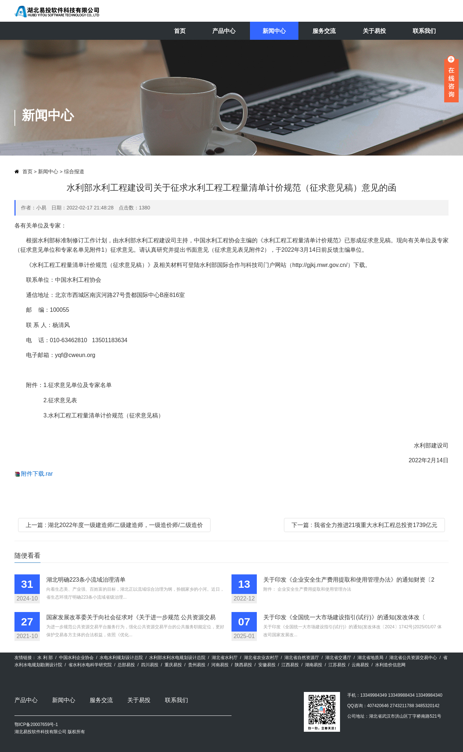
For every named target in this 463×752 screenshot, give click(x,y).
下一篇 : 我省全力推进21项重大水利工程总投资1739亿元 (364, 525)
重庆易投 (173, 664)
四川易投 (149, 664)
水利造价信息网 (390, 664)
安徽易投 (267, 664)
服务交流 (324, 31)
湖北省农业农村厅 (261, 657)
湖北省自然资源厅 (301, 657)
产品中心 (223, 31)
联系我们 (424, 31)
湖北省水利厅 (225, 657)
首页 (180, 31)
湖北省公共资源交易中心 (413, 657)
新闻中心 (274, 31)
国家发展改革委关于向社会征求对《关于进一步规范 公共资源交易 (131, 617)
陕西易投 (243, 664)
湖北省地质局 (370, 657)
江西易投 (290, 664)
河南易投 (220, 664)
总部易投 (126, 664)
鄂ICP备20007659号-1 (36, 724)
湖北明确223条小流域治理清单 (86, 580)
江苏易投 (337, 664)
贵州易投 (196, 664)
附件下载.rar (37, 474)
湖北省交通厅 (338, 657)
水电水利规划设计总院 (121, 657)
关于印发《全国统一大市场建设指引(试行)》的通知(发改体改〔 (344, 617)
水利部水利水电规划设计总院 (177, 657)
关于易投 (374, 31)
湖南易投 (313, 664)
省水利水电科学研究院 (90, 664)
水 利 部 (45, 657)
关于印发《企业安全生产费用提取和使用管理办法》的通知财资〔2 (348, 580)
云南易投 (360, 664)
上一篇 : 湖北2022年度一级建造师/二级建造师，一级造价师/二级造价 (114, 525)
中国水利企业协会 (76, 657)
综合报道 (74, 171)
